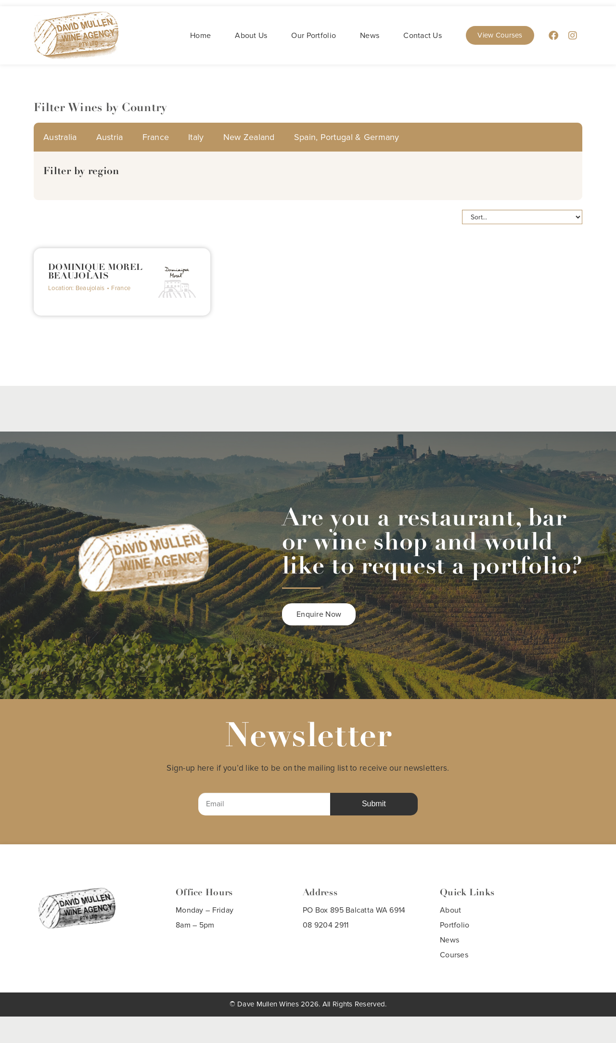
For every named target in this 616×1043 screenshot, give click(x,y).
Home (200, 35)
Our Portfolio (313, 35)
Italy (196, 137)
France (155, 137)
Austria (109, 137)
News (369, 35)
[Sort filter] (522, 217)
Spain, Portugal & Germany (346, 137)
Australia (60, 137)
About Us (251, 35)
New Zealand (249, 137)
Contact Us (422, 35)
